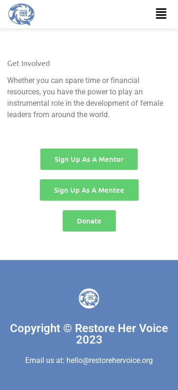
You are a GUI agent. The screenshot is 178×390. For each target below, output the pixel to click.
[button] (161, 14)
